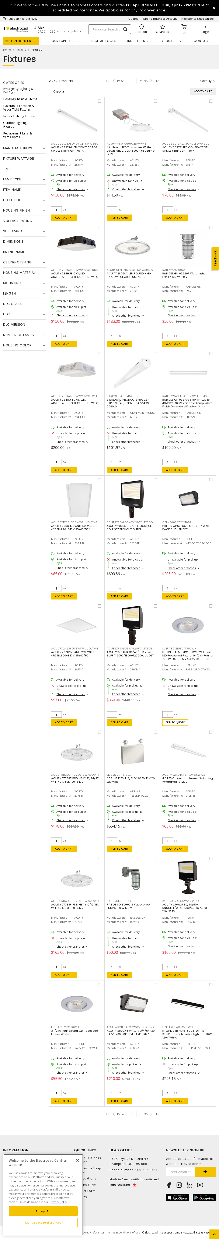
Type (7, 169)
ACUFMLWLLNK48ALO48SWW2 (183, 775)
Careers (80, 1197)
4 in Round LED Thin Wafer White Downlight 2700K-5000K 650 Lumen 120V (131, 150)
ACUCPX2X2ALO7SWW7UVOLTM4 (74, 648)
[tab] (24, 82)
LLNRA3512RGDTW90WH (179, 648)
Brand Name (14, 252)
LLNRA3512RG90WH (65, 1027)
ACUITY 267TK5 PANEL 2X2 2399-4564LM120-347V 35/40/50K (73, 653)
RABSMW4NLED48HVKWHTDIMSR (185, 396)
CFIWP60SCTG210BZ (176, 522)
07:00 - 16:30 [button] (46, 31)
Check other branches (70, 189)
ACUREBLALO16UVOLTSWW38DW (130, 270)
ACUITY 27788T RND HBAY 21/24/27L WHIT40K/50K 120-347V (75, 780)
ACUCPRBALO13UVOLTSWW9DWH (75, 901)
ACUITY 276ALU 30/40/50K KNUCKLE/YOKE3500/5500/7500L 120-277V (184, 908)
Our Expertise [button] (63, 41)
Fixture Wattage (18, 158)
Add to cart (64, 217)
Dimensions (13, 241)
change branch (73, 31)
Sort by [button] (206, 81)
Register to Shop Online (197, 19)
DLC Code (12, 200)
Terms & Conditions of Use (124, 1232)
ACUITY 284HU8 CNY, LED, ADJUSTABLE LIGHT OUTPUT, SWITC (74, 275)
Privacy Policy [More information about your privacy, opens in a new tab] (58, 1202)
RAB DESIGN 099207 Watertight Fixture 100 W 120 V (183, 275)
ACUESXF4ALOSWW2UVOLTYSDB (130, 648)
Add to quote (175, 722)
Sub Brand (12, 231)
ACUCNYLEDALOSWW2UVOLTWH (74, 396)
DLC (6, 314)
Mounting (12, 283)
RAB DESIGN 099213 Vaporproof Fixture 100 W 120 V (129, 906)
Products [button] (21, 41)
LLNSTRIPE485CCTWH (177, 1027)
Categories (13, 82)
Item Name (12, 189)
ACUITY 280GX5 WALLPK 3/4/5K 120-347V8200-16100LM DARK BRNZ (131, 1032)
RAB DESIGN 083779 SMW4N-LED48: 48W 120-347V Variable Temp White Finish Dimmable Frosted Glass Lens (187, 403)
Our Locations (85, 1178)
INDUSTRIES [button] (136, 41)
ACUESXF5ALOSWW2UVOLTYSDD (130, 522)
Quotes (133, 19)
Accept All (43, 1211)
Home (7, 49)
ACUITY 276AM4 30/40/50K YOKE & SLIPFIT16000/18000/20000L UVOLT (131, 653)
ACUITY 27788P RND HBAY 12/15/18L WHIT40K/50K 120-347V (74, 906)
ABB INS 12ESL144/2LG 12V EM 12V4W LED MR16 (131, 780)
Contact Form (84, 1191)
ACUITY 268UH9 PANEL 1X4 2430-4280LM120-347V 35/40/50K (73, 527)
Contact (202, 41)
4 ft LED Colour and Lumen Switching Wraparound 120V (187, 780)
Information (16, 1150)
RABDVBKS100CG (119, 901)
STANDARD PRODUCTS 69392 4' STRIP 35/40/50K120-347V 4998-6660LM (129, 403)
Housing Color (17, 345)
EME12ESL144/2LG (119, 775)
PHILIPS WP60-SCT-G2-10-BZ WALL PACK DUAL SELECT (186, 527)
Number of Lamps (18, 335)
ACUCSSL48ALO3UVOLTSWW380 (185, 143)
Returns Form (85, 1185)
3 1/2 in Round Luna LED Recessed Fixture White (74, 1032)
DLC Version (14, 324)
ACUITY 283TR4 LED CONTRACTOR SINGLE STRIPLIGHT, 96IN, (74, 148)
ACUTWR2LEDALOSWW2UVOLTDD (130, 1027)
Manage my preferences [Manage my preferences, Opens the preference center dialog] (43, 1222)
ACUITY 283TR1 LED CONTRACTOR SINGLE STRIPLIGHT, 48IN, (185, 148)
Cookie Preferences (92, 1232)
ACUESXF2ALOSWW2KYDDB (181, 901)
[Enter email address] (180, 1172)
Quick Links (85, 1150)
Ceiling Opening (17, 262)
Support (13, 19)
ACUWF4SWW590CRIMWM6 (126, 143)
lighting (21, 49)
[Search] (109, 29)
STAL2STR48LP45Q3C (122, 396)
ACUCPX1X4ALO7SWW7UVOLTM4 (74, 522)
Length (9, 293)
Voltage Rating (17, 221)
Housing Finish (16, 210)
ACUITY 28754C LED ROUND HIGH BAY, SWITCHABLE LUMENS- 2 (129, 275)
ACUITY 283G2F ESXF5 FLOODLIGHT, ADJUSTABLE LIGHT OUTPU (130, 527)
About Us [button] (169, 41)
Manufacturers (17, 148)
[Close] (77, 1160)
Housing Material (19, 272)
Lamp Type (12, 179)
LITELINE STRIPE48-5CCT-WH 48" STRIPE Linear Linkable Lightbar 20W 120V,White (187, 1034)
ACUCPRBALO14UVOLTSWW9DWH (75, 775)
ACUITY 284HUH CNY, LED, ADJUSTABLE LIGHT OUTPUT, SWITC (74, 401)
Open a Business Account (160, 19)
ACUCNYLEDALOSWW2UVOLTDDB (74, 270)
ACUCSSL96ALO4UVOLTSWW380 (74, 143)
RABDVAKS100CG (174, 270)
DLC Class (12, 304)
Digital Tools (103, 41)
